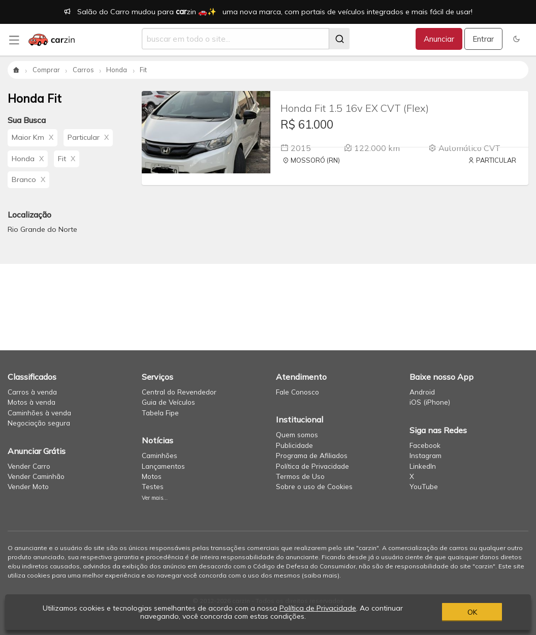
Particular (88, 137)
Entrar (483, 39)
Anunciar (439, 39)
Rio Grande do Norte (42, 229)
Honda (28, 158)
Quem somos (297, 434)
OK (472, 612)
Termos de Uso (300, 476)
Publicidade (294, 445)
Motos (152, 476)
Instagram (425, 455)
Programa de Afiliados (312, 455)
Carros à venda (32, 391)
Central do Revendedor (179, 391)
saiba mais (320, 575)
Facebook (424, 445)
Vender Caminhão (36, 476)
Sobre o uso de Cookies (314, 486)
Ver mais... (155, 497)
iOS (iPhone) (429, 402)
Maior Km (32, 137)
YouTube (423, 486)
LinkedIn (422, 466)
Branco (28, 179)
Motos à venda (31, 402)
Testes (153, 486)
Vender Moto (28, 486)
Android (422, 391)
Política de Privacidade (312, 466)
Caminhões (159, 455)
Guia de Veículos (168, 402)
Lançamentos (163, 466)
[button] (516, 39)
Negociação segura (39, 422)
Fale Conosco (297, 391)
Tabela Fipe (160, 412)
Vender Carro (29, 466)
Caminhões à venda (39, 412)
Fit (66, 158)
